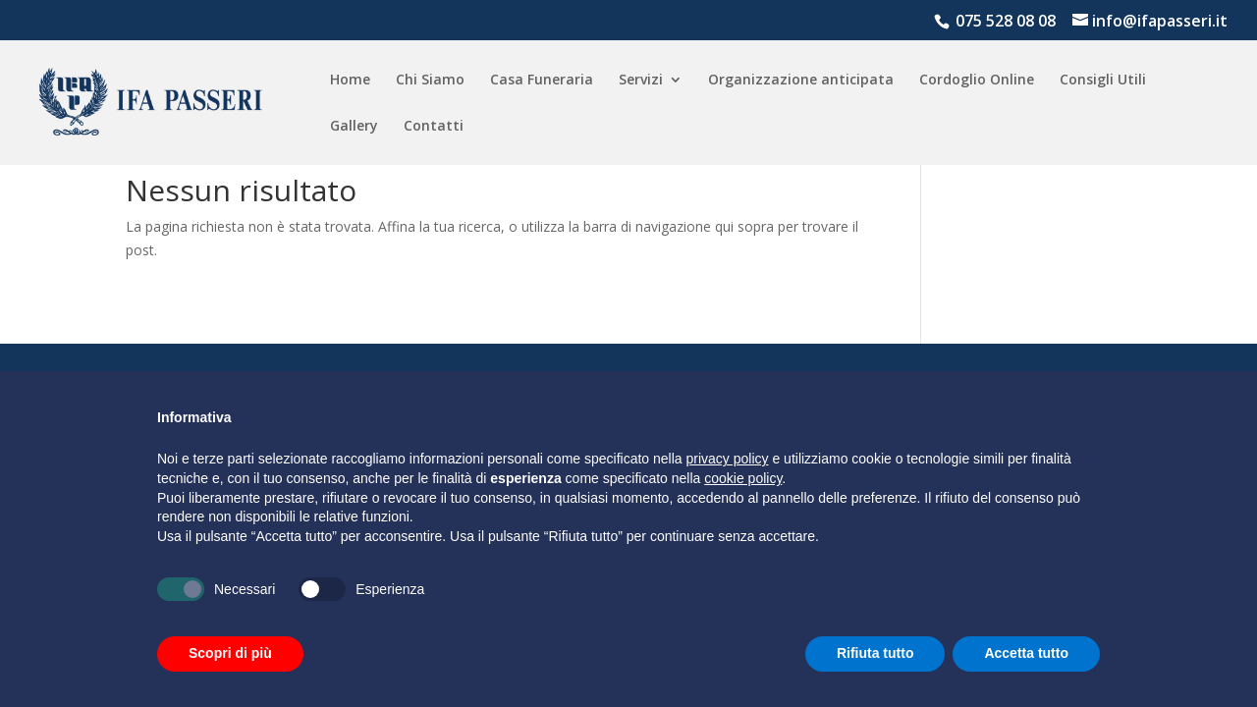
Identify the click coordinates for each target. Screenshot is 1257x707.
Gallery (354, 127)
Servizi (641, 80)
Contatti (434, 127)
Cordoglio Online (976, 80)
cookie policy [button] (743, 478)
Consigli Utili (1103, 80)
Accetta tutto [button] (1026, 653)
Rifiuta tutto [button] (875, 653)
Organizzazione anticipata (801, 80)
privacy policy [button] (727, 458)
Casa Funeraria (541, 80)
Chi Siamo (430, 80)
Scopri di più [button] (230, 653)
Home (350, 80)
